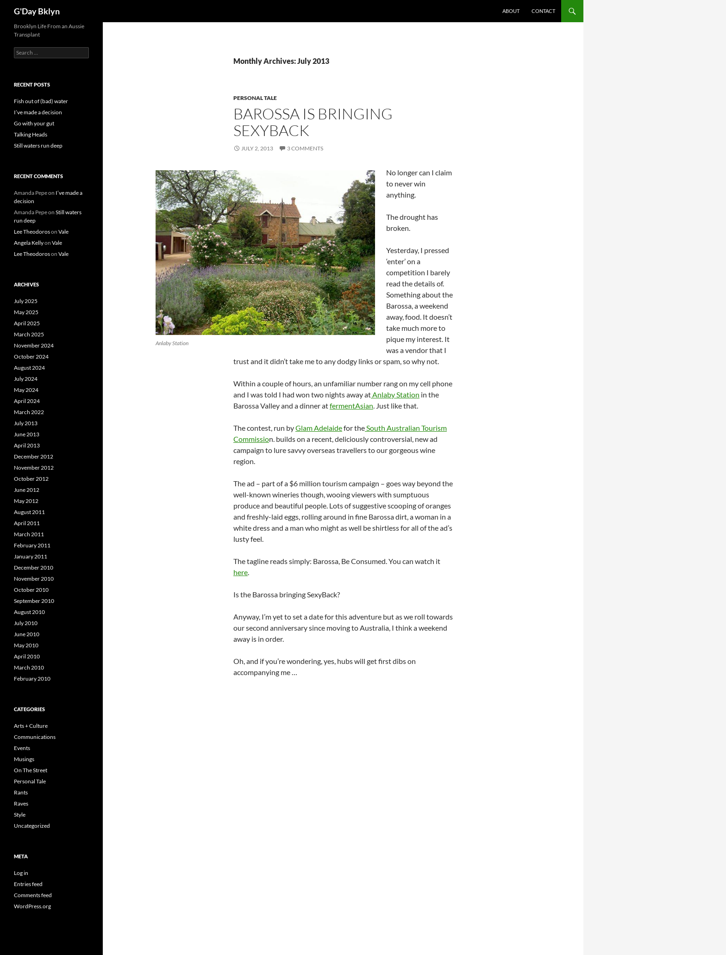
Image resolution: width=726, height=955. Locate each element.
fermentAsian (351, 405)
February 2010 (32, 678)
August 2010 (29, 611)
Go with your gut (34, 123)
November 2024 (34, 345)
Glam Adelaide (318, 427)
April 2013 (27, 445)
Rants (21, 792)
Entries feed (28, 884)
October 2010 (31, 589)
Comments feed (33, 895)
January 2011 (30, 556)
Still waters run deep (38, 145)
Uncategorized (32, 825)
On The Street (30, 770)
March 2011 (29, 534)
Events (22, 747)
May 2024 (26, 389)
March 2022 (29, 412)
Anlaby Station (395, 394)
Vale (63, 231)
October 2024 (31, 356)
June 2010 (26, 634)
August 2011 (29, 512)
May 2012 (26, 500)
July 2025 (26, 301)
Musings (24, 759)
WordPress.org (32, 906)
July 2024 (26, 378)
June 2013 (26, 434)
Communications (35, 736)
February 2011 (32, 545)
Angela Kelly (29, 242)
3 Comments (305, 148)
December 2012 (33, 456)
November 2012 (34, 467)
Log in (21, 872)
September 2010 (34, 600)
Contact (543, 11)
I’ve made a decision (38, 112)
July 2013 (26, 423)
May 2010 (26, 645)
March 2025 (29, 334)
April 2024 (27, 400)
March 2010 (29, 667)
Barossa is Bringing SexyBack (313, 122)
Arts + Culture (31, 725)
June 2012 (26, 489)
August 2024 (29, 367)
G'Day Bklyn (37, 11)
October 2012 (31, 478)
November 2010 (34, 578)
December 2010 (33, 567)
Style (19, 814)
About (510, 11)
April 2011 (27, 523)
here (240, 572)
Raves (21, 803)
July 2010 (26, 623)
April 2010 (27, 656)
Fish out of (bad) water (41, 101)
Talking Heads (30, 134)
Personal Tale (255, 97)
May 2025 (26, 312)
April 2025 (27, 323)
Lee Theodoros (32, 231)
